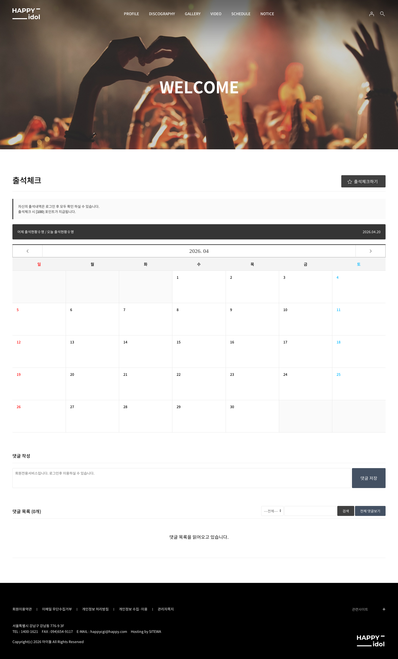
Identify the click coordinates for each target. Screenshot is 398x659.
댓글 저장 (368, 478)
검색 (346, 510)
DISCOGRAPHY (162, 13)
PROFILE (131, 13)
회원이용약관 (22, 608)
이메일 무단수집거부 (57, 608)
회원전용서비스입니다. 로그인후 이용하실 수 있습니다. (181, 478)
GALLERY (192, 13)
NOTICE (267, 13)
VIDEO (215, 13)
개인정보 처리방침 (95, 608)
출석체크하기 (362, 181)
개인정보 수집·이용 (133, 608)
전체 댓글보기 (370, 510)
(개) (36, 511)
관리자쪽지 (166, 608)
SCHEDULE (240, 13)
